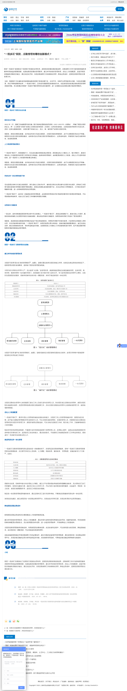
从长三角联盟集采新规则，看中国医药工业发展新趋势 (103, 78)
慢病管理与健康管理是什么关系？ (17, 666)
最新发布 (96, 84)
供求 (87, 17)
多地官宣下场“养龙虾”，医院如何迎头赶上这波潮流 (24, 656)
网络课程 (118, 17)
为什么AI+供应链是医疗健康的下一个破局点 (21, 660)
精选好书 (110, 17)
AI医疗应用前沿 (15, 25)
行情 (48, 17)
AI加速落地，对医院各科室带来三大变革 (20, 649)
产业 (67, 17)
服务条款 (72, 682)
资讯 (5, 17)
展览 (108, 20)
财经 (27, 17)
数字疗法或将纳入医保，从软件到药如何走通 (103, 71)
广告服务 (63, 682)
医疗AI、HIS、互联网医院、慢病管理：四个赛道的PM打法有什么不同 (30, 673)
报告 (53, 20)
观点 (17, 17)
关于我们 (46, 682)
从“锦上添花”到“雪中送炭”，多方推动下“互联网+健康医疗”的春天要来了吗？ (103, 54)
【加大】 (56, 59)
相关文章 (11, 637)
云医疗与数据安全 (87, 25)
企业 (12, 20)
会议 (113, 20)
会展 (101, 20)
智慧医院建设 (63, 25)
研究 (42, 17)
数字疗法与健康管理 (111, 25)
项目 (22, 20)
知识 (101, 17)
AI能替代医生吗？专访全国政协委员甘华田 (21, 663)
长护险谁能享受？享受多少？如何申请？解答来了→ (24, 642)
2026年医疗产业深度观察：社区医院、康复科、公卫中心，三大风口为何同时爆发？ (35, 653)
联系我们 (89, 682)
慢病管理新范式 (87, 29)
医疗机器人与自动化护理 (63, 29)
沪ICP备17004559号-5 (91, 686)
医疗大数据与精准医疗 (15, 29)
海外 (17, 20)
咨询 (42, 20)
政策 (12, 17)
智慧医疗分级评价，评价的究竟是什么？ (22, 631)
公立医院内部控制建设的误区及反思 (103, 74)
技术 (27, 20)
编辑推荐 (96, 48)
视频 (79, 20)
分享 (67, 20)
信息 (5, 20)
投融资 (81, 17)
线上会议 (120, 20)
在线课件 (86, 20)
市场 (22, 17)
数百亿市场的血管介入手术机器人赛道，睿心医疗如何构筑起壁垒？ (103, 60)
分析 (48, 20)
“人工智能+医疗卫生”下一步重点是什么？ (20, 670)
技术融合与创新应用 (111, 29)
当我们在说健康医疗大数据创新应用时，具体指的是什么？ (28, 628)
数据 (53, 17)
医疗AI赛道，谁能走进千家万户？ (103, 57)
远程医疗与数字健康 (39, 25)
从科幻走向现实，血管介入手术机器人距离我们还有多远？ (103, 67)
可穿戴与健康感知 (39, 29)
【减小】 (61, 59)
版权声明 (81, 682)
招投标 (74, 17)
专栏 (74, 20)
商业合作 (55, 682)
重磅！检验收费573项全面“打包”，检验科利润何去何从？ (26, 646)
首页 (12, 49)
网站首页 (121, 2)
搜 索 (120, 9)
